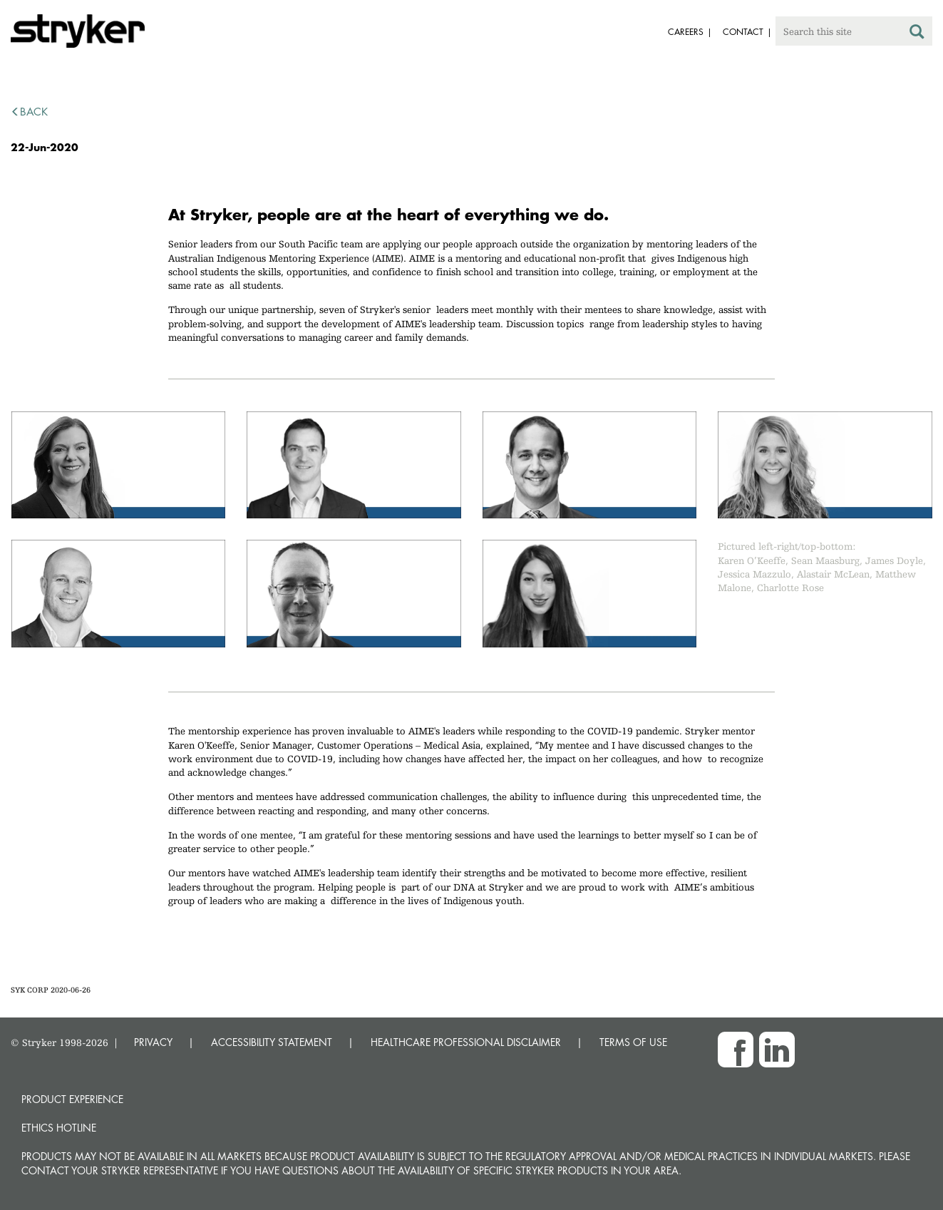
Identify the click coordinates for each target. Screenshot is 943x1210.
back (29, 111)
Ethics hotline (58, 1127)
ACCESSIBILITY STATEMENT (271, 1042)
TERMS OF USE (633, 1042)
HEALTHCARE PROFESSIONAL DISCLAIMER (466, 1042)
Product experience (72, 1099)
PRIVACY (153, 1042)
